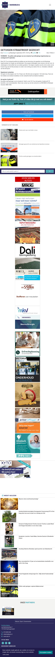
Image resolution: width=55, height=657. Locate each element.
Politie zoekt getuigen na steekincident (30, 156)
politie (34, 53)
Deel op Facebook (27, 112)
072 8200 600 (7, 632)
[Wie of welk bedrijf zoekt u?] (23, 171)
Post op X (27, 116)
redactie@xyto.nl (7, 634)
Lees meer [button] (6, 654)
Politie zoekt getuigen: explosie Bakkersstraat (31, 586)
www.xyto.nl (6, 636)
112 (39, 53)
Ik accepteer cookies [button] (46, 652)
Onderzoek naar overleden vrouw (28, 130)
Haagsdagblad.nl (14, 5)
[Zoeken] (50, 171)
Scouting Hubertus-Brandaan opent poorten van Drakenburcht (35, 548)
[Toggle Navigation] (50, 5)
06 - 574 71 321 (33, 104)
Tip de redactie (27, 119)
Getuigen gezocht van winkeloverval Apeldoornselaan (34, 144)
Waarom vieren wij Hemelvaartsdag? (28, 499)
